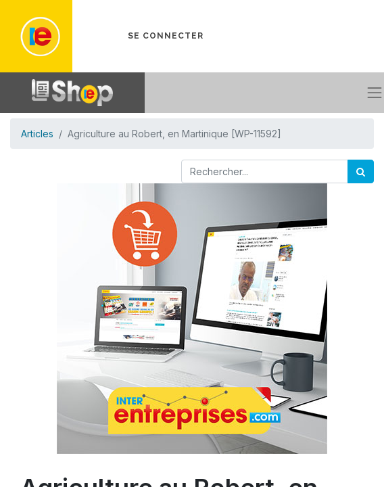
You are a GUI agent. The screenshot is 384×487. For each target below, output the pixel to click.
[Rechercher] (360, 171)
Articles (37, 133)
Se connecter (165, 36)
